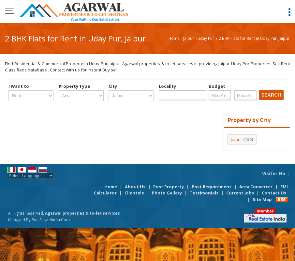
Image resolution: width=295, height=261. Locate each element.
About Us (135, 187)
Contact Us (274, 193)
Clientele (134, 193)
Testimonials (204, 193)
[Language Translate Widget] (30, 176)
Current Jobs (240, 193)
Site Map (262, 199)
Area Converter (256, 187)
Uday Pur (206, 38)
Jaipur (188, 38)
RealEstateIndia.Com (51, 219)
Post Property (168, 187)
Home (174, 38)
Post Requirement (211, 187)
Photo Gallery (167, 193)
